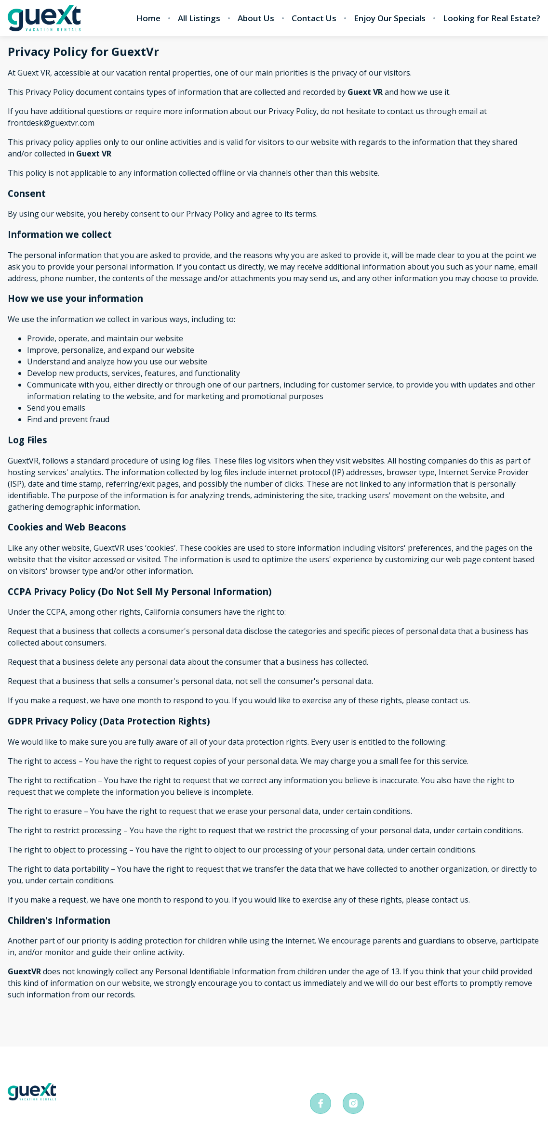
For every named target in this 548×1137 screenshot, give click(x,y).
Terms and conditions (194, 1070)
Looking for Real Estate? (491, 18)
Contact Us (314, 18)
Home (148, 18)
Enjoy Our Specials (390, 18)
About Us (256, 18)
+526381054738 (350, 1075)
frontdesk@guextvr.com (468, 1075)
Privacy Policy (97, 1070)
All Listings (199, 18)
